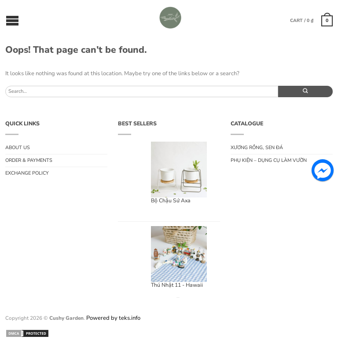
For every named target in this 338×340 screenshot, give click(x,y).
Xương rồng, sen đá (257, 147)
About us (17, 147)
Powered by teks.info (113, 318)
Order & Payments (28, 160)
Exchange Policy (27, 173)
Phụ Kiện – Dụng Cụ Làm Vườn (269, 160)
